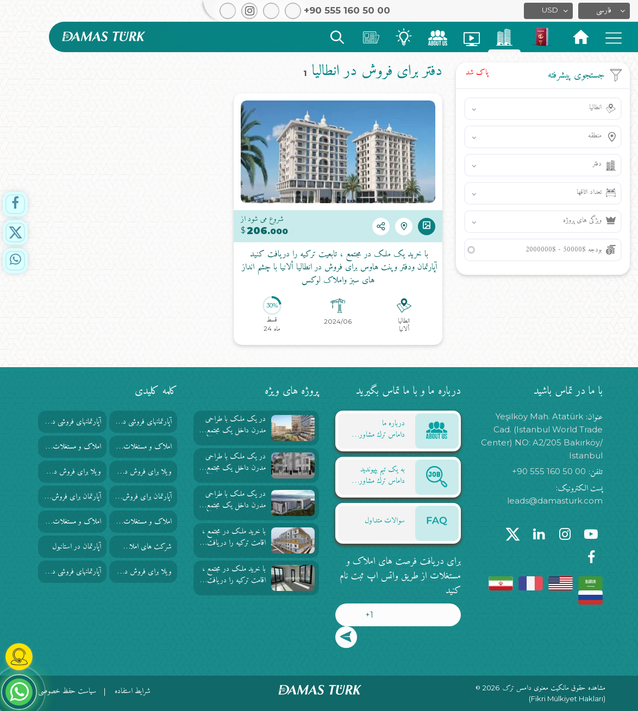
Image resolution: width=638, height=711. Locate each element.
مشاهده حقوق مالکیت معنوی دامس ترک (554, 688)
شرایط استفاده (133, 691)
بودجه (564, 249)
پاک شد (477, 72)
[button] (604, 11)
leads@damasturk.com (555, 500)
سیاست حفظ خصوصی (67, 691)
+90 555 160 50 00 (549, 471)
